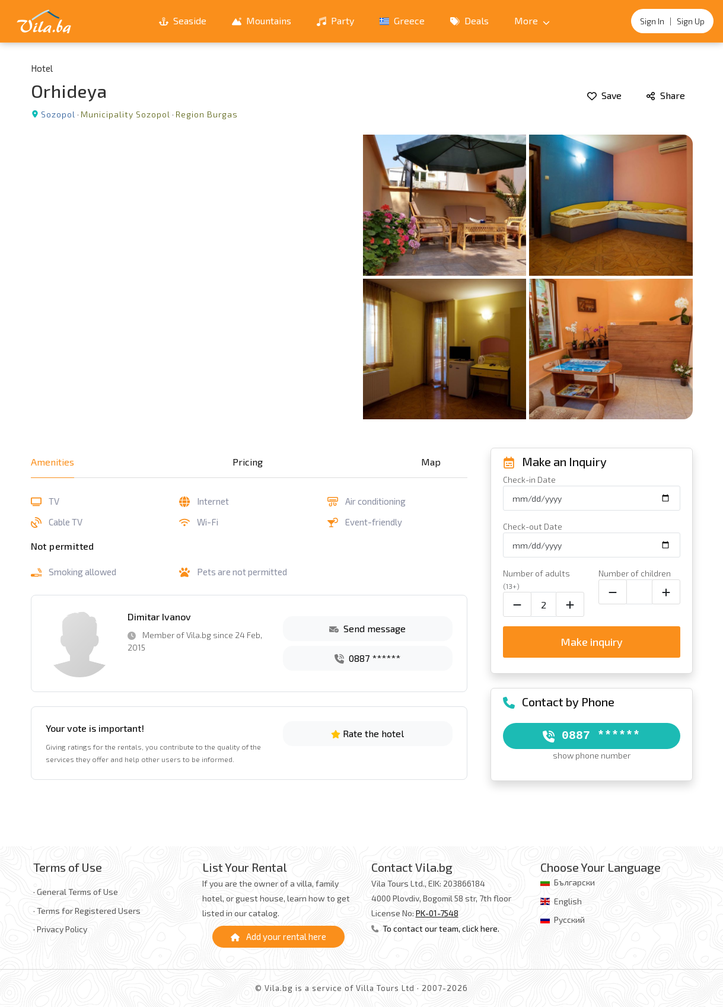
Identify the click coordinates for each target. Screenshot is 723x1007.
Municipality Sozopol (125, 114)
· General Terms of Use (75, 892)
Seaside (182, 20)
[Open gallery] (362, 277)
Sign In (652, 21)
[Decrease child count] (612, 591)
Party (335, 20)
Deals (469, 20)
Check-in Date (529, 479)
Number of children (634, 573)
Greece (402, 20)
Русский (569, 919)
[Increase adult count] (570, 604)
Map (431, 461)
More (532, 20)
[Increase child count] (666, 591)
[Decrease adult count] (517, 604)
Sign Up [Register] (691, 21)
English (568, 901)
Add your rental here (278, 936)
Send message (367, 628)
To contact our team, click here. (435, 928)
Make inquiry (591, 641)
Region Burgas (207, 114)
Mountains (261, 20)
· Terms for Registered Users (87, 911)
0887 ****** (367, 658)
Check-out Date (532, 526)
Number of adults (536, 579)
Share (665, 95)
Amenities (52, 461)
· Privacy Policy (60, 929)
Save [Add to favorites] (604, 95)
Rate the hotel (367, 733)
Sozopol (58, 114)
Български (574, 882)
